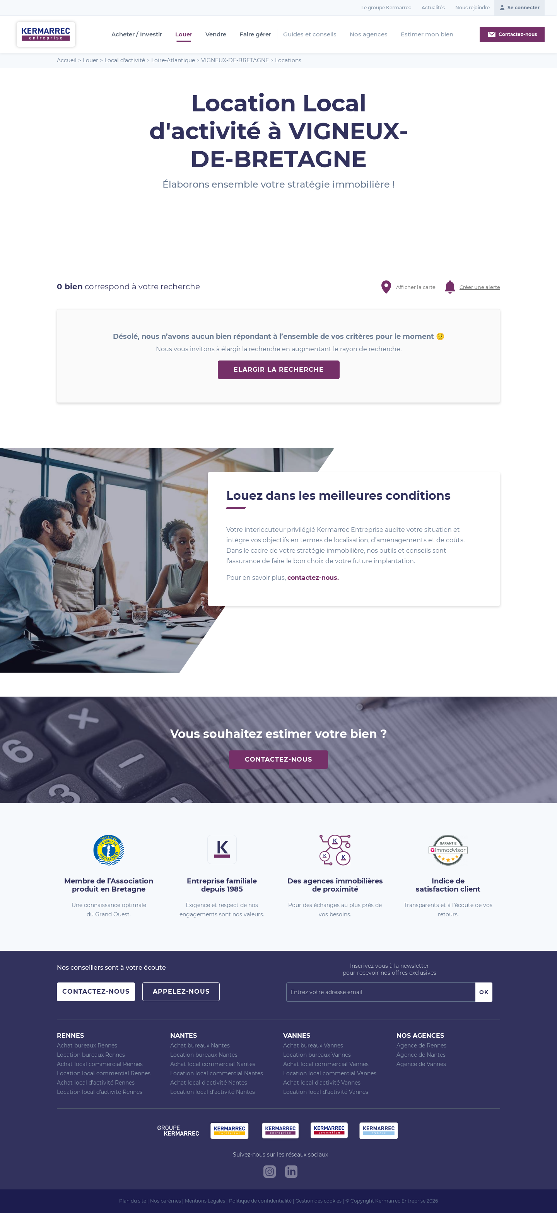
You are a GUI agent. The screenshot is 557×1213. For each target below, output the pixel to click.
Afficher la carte (416, 287)
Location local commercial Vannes (329, 1073)
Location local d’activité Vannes (325, 1091)
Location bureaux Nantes (203, 1054)
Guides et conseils (310, 34)
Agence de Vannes (421, 1064)
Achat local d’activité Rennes (96, 1082)
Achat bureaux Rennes (87, 1045)
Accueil (67, 60)
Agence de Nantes (421, 1054)
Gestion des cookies (319, 1201)
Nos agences (369, 34)
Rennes (70, 1035)
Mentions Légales (205, 1201)
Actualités (433, 7)
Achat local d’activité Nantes (208, 1082)
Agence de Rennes (421, 1045)
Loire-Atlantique (173, 60)
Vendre (215, 34)
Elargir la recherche (279, 369)
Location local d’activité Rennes (99, 1091)
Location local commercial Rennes (103, 1073)
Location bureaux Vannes (317, 1054)
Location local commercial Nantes (216, 1073)
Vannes (296, 1035)
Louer (183, 34)
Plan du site (132, 1201)
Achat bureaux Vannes (313, 1045)
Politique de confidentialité (260, 1201)
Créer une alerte (480, 287)
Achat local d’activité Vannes (322, 1082)
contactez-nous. (313, 577)
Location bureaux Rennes (91, 1054)
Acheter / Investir (136, 34)
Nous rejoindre (472, 7)
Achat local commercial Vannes (326, 1064)
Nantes (183, 1035)
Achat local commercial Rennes (100, 1064)
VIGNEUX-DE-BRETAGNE (235, 60)
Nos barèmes (165, 1201)
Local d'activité (124, 60)
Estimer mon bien (427, 34)
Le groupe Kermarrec (386, 7)
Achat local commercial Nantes (212, 1064)
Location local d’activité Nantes (212, 1091)
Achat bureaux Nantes (200, 1045)
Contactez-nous (278, 759)
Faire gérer (255, 34)
